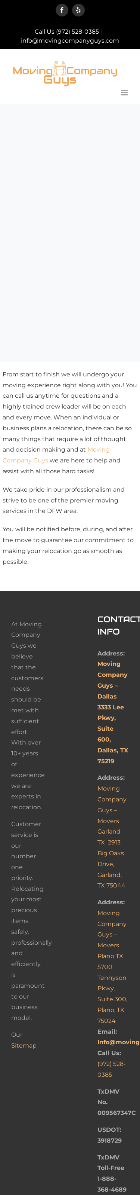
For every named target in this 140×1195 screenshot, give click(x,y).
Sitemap (24, 1045)
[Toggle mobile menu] (125, 93)
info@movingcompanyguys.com (70, 40)
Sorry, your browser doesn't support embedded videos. (70, 153)
